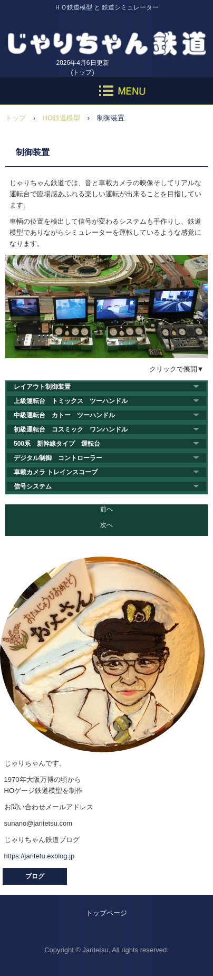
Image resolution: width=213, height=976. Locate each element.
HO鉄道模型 (62, 118)
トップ (15, 118)
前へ (106, 509)
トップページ (106, 913)
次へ (106, 525)
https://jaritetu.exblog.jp (39, 856)
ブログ (34, 876)
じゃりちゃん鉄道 (106, 36)
